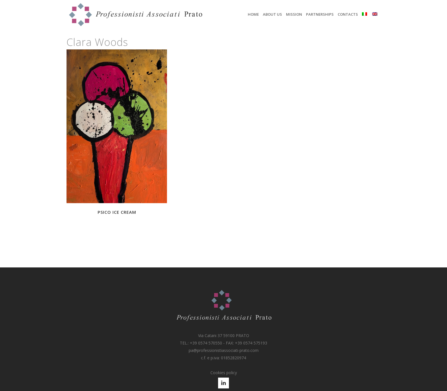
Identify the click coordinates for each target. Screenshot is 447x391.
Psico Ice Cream (117, 212)
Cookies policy (223, 372)
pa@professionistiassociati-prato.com (224, 350)
